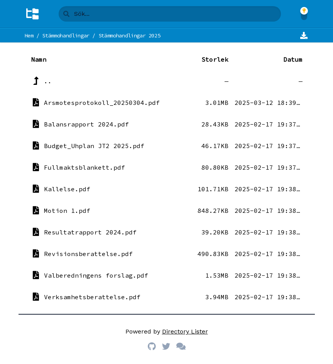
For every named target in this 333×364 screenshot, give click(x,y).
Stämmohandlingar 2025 (129, 35)
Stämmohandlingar (65, 35)
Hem (29, 35)
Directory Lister (185, 331)
